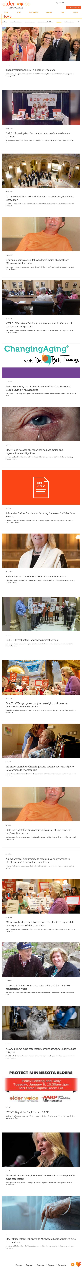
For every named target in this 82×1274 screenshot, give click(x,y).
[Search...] (68, 3)
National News (30, 22)
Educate (40, 1265)
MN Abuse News (16, 22)
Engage (18, 1265)
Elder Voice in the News (45, 22)
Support (30, 1265)
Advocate (62, 1265)
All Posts (4, 22)
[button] (18, 11)
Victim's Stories (69, 22)
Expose (51, 1265)
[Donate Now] (73, 7)
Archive (58, 22)
